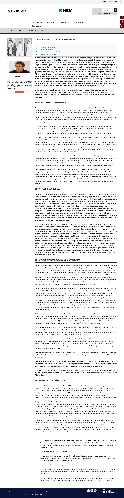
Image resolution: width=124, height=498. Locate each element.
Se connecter (105, 1)
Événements (78, 22)
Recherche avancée (104, 13)
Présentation (36, 22)
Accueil (9, 31)
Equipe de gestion (45, 491)
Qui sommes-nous (13, 491)
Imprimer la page (115, 1)
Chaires (64, 22)
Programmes (51, 22)
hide (79, 45)
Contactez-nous (56, 491)
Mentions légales (24, 491)
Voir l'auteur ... (19, 92)
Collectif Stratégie (34, 491)
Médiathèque (36, 26)
